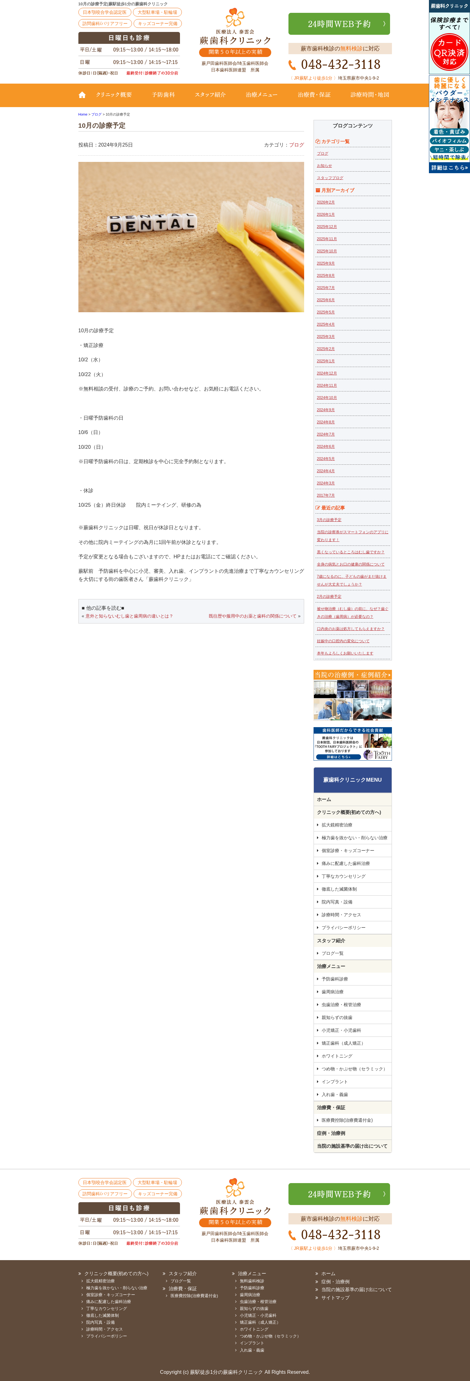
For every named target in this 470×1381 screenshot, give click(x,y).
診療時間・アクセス (341, 914)
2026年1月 (326, 214)
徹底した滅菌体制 (339, 889)
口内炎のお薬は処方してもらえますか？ (351, 629)
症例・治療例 (331, 1133)
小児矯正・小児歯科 (341, 1030)
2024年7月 (326, 434)
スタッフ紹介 (210, 99)
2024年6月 (326, 446)
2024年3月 (326, 483)
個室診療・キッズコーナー (348, 850)
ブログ (296, 144)
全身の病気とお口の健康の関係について (351, 564)
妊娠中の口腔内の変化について (343, 641)
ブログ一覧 (333, 953)
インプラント (335, 1081)
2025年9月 (326, 263)
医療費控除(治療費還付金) (347, 1120)
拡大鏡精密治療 (337, 824)
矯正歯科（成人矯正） (344, 1043)
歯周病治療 (333, 991)
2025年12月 (327, 227)
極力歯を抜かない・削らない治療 (355, 837)
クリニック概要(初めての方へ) (117, 99)
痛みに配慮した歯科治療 (346, 863)
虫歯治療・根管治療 (341, 1004)
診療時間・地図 (366, 99)
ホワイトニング (337, 1055)
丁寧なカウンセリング (344, 876)
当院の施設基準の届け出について (352, 1146)
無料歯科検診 (252, 1281)
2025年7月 (326, 288)
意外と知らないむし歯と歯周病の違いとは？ (129, 615)
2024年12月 (327, 373)
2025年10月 (327, 251)
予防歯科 (164, 99)
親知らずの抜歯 (337, 1017)
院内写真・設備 (337, 901)
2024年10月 (327, 398)
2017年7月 (326, 495)
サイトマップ (335, 1297)
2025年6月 (326, 300)
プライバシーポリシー (344, 927)
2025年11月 (327, 239)
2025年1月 (326, 361)
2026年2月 (326, 202)
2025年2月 (326, 349)
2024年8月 (326, 422)
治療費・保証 (314, 99)
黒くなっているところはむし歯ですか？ (351, 552)
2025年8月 (326, 275)
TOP (84, 99)
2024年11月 (327, 385)
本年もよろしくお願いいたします (345, 653)
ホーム (324, 799)
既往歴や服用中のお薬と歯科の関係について (253, 615)
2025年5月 (326, 312)
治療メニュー (261, 99)
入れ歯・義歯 (335, 1094)
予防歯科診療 (335, 978)
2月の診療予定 (329, 596)
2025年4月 (326, 324)
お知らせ (324, 165)
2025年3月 (326, 336)
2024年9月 (326, 410)
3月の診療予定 (329, 520)
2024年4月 (326, 471)
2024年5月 (326, 459)
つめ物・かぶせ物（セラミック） (355, 1068)
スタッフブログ (330, 178)
